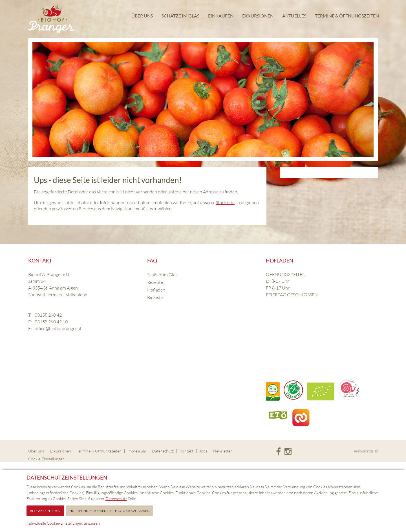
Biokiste (155, 297)
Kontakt (186, 451)
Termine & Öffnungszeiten (346, 18)
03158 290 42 (48, 315)
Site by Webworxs (366, 450)
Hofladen (156, 290)
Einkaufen (220, 18)
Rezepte (155, 282)
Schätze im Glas (180, 18)
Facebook (278, 451)
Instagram (288, 451)
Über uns (141, 18)
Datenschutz (163, 451)
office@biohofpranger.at (58, 328)
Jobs (203, 451)
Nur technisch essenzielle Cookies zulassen (109, 511)
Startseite (225, 202)
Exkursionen (257, 18)
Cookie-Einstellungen (46, 458)
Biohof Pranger (51, 19)
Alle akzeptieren (45, 511)
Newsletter (222, 451)
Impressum (136, 451)
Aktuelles (294, 18)
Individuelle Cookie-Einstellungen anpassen (63, 523)
